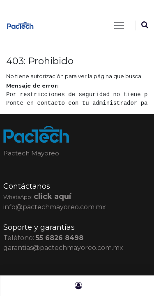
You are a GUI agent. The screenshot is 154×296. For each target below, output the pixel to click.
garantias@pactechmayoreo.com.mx (63, 248)
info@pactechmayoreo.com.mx (54, 207)
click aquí (52, 196)
